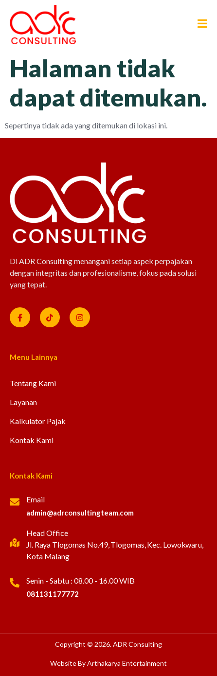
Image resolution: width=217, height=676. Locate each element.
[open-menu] (198, 25)
